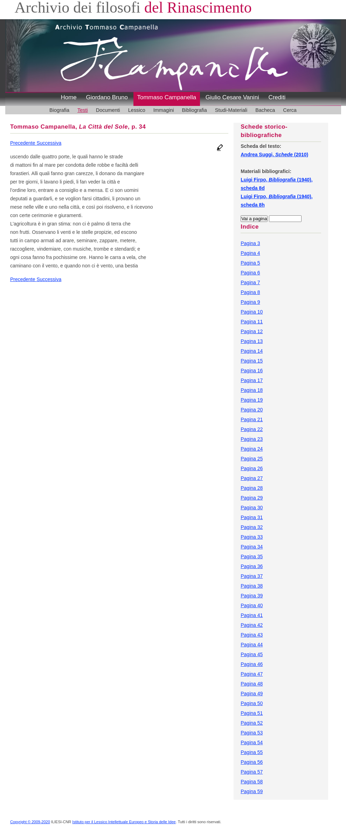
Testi (82, 110)
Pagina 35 (252, 556)
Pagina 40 (252, 605)
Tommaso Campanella (166, 97)
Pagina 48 (252, 684)
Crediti (276, 97)
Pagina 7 (250, 282)
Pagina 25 (252, 458)
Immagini (163, 110)
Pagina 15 (252, 361)
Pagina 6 (250, 272)
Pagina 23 (252, 439)
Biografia (59, 110)
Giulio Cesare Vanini (232, 97)
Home (69, 97)
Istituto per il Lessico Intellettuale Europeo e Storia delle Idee (123, 822)
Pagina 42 (252, 625)
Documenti (108, 110)
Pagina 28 (252, 488)
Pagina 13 (252, 341)
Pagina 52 (252, 723)
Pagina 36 (252, 566)
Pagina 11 (252, 321)
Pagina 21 (252, 419)
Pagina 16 (252, 370)
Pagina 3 (250, 243)
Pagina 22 (252, 429)
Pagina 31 (252, 517)
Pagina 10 (252, 312)
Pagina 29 (252, 498)
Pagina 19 (252, 400)
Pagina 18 (252, 390)
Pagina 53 (252, 732)
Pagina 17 (252, 380)
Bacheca (265, 110)
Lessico (136, 110)
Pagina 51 (252, 713)
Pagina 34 (252, 547)
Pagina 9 (250, 302)
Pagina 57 (252, 772)
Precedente (23, 143)
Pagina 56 (252, 762)
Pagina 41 (252, 615)
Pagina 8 (250, 292)
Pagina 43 (252, 635)
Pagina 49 (252, 693)
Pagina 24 (252, 449)
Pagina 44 (252, 644)
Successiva (48, 143)
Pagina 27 (252, 478)
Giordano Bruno (107, 97)
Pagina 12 (252, 331)
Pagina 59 (252, 791)
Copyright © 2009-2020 (30, 822)
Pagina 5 (250, 263)
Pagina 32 (252, 527)
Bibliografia (194, 110)
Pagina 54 (252, 742)
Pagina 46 (252, 664)
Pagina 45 (252, 654)
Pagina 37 (252, 576)
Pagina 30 (252, 507)
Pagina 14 (252, 351)
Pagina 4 (250, 253)
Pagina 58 (252, 781)
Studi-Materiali (231, 110)
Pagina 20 (252, 409)
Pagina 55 (252, 752)
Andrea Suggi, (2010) (274, 154)
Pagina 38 (252, 586)
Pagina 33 (252, 537)
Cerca (290, 110)
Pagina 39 (252, 595)
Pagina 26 (252, 468)
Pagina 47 (252, 674)
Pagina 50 (252, 703)
